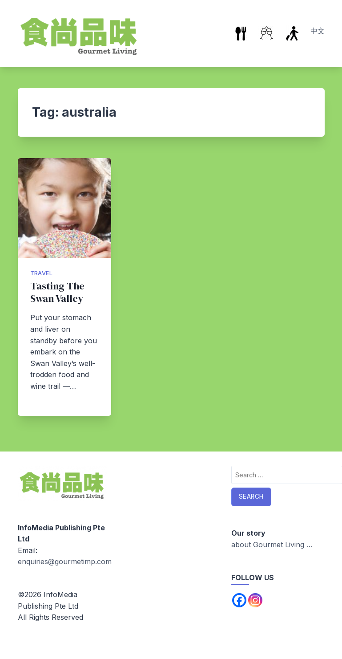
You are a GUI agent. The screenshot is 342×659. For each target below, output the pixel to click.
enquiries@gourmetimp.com (65, 561)
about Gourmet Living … (272, 544)
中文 (317, 30)
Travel (41, 273)
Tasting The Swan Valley (57, 292)
